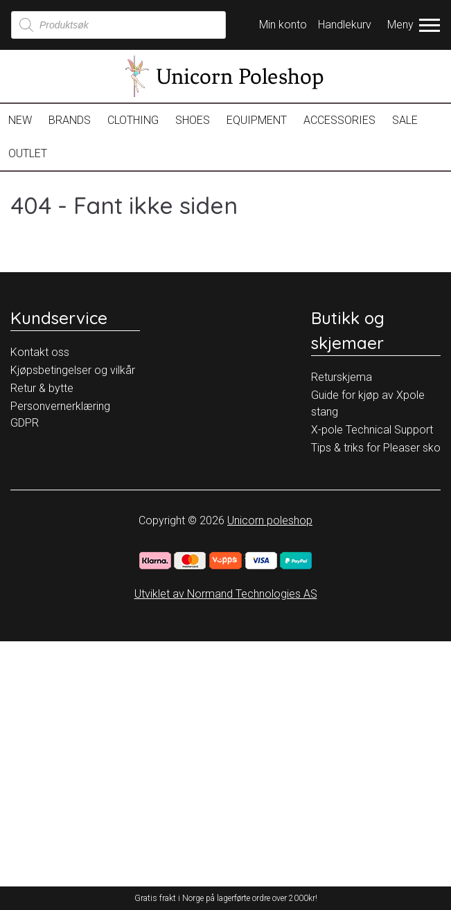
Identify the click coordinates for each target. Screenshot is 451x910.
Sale (405, 120)
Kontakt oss (39, 352)
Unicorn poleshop (269, 520)
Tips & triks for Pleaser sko (376, 447)
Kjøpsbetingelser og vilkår (72, 370)
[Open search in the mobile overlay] (118, 25)
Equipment (257, 120)
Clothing (133, 120)
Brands (69, 120)
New (20, 120)
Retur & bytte (41, 388)
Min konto (283, 24)
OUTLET (27, 153)
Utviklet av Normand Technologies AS (225, 593)
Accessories (339, 120)
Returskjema (341, 377)
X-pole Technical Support (372, 429)
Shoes (192, 120)
